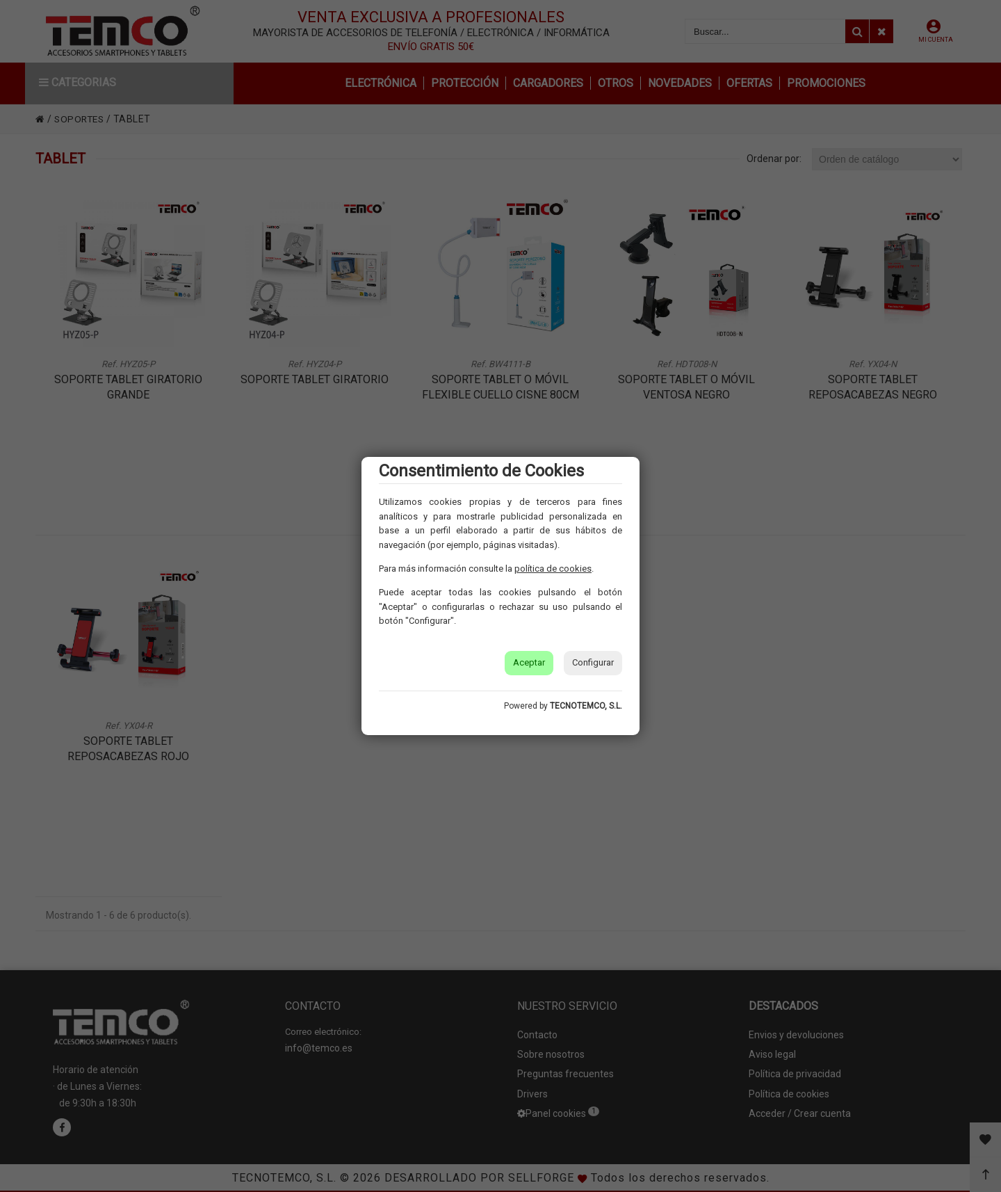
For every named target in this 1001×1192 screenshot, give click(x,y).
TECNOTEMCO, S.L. (586, 706)
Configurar (593, 662)
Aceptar (529, 662)
